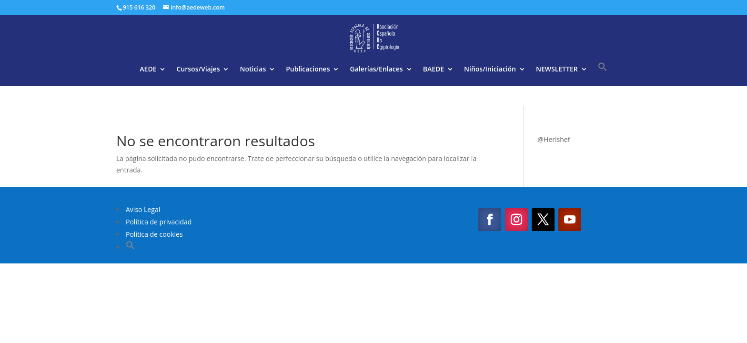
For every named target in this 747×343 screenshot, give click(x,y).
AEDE (148, 69)
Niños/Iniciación (490, 69)
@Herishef (554, 139)
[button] (602, 74)
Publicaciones (308, 69)
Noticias (253, 69)
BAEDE (433, 69)
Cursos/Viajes (198, 69)
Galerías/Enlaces (376, 69)
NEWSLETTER (557, 69)
